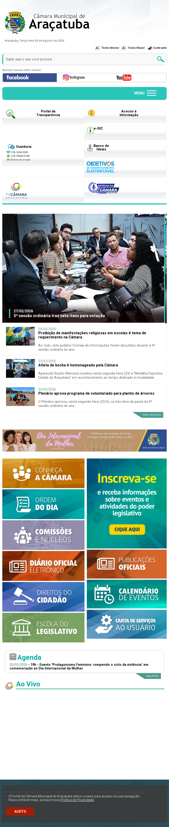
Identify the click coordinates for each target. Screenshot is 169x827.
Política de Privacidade (77, 800)
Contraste (160, 48)
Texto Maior (136, 48)
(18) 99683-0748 (20, 156)
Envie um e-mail (18, 159)
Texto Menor (110, 48)
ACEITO (20, 811)
